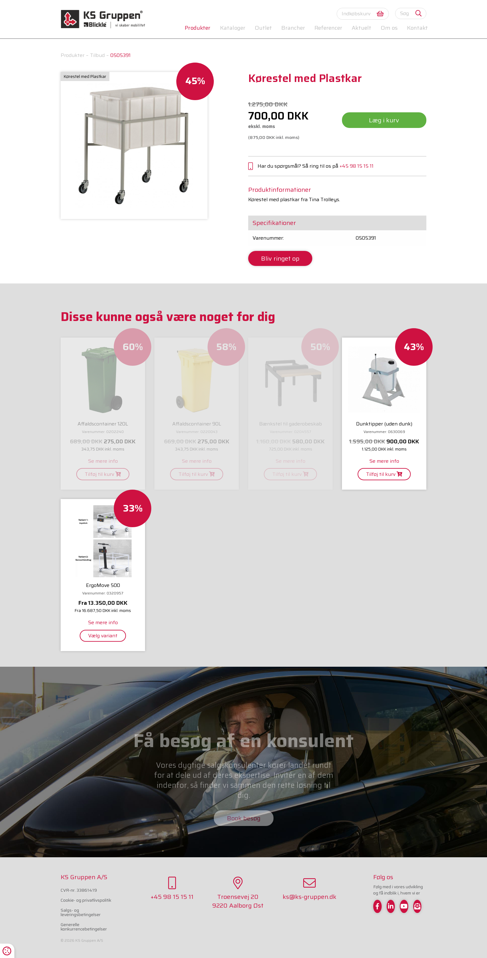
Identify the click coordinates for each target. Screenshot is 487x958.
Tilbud (97, 55)
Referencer (328, 27)
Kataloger (232, 27)
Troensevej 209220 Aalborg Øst (238, 893)
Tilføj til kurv (103, 474)
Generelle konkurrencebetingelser (84, 926)
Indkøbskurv (363, 14)
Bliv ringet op (280, 258)
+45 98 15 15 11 (356, 166)
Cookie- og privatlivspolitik (86, 900)
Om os (389, 27)
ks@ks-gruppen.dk (309, 889)
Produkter (197, 27)
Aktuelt (361, 27)
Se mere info (103, 461)
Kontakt (417, 27)
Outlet (263, 27)
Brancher (293, 27)
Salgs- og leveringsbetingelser (81, 912)
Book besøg (243, 818)
